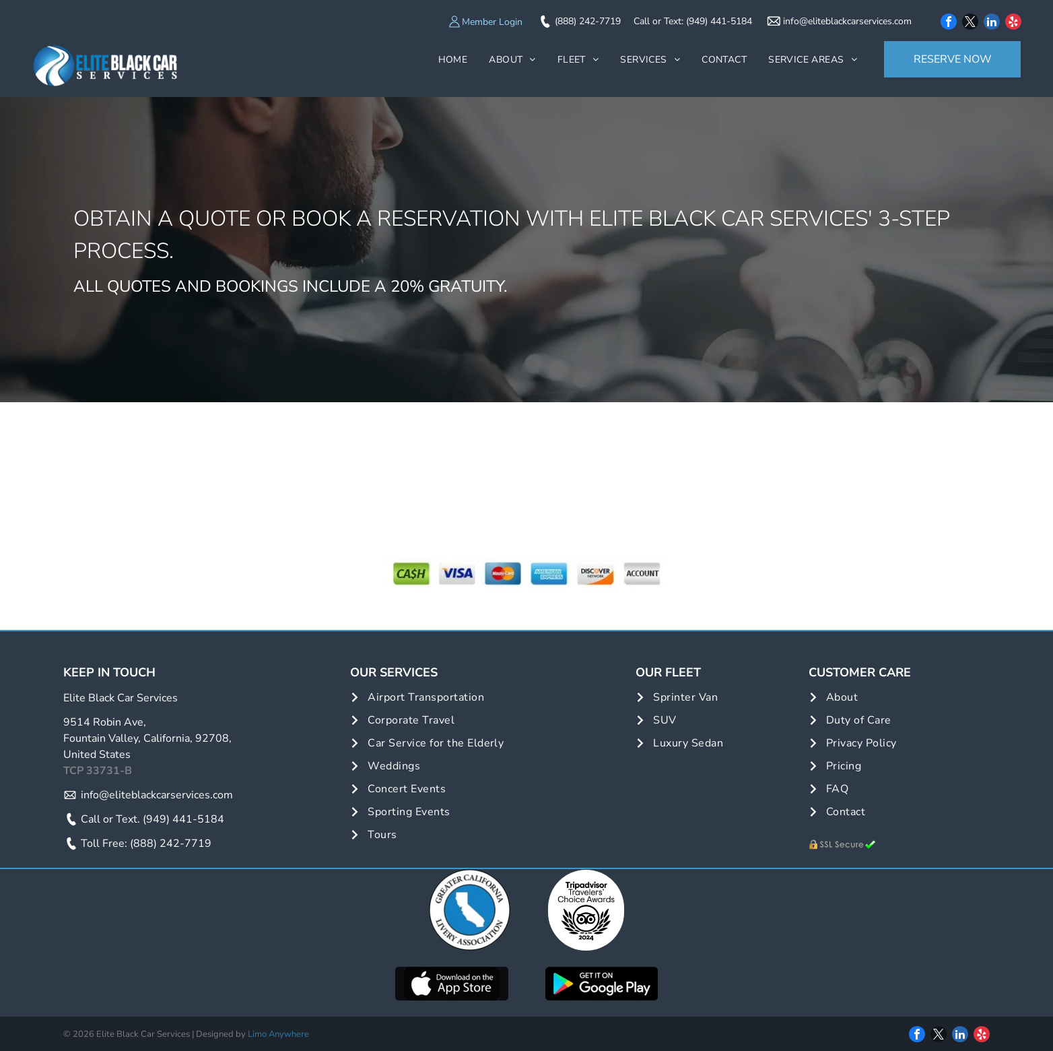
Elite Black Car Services (120, 698)
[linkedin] (992, 23)
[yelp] (1013, 23)
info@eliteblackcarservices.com (847, 21)
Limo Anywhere (278, 1034)
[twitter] (970, 23)
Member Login (492, 21)
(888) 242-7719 (588, 21)
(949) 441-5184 (719, 21)
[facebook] (949, 23)
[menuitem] (453, 59)
